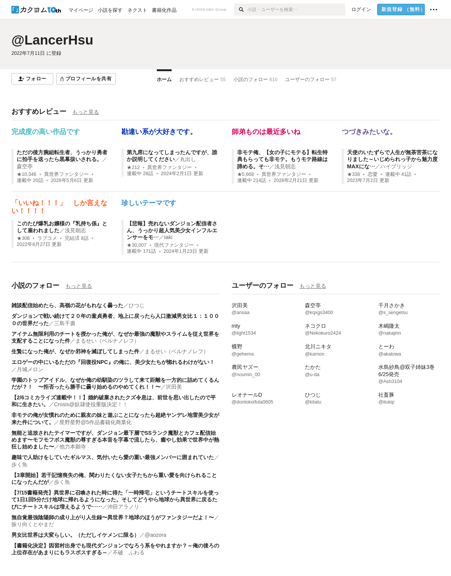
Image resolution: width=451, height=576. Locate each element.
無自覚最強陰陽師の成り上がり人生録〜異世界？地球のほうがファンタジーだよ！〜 (112, 517)
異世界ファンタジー (66, 174)
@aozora (155, 535)
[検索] (240, 9)
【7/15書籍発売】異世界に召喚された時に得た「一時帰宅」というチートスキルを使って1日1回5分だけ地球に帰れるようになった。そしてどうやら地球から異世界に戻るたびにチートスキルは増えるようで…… (115, 499)
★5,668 (245, 174)
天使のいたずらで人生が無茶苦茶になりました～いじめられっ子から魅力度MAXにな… (392, 159)
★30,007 (137, 245)
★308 (23, 238)
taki (168, 237)
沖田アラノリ (123, 507)
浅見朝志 (285, 166)
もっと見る (85, 112)
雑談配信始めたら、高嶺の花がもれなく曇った (67, 305)
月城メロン (30, 369)
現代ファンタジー (174, 245)
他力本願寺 (72, 447)
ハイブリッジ (396, 166)
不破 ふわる (129, 552)
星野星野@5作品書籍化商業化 (95, 422)
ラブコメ (47, 238)
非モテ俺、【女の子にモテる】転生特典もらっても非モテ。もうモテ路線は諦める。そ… (282, 159)
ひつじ (137, 305)
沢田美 (174, 387)
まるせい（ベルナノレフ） (107, 341)
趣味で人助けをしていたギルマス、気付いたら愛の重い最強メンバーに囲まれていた (112, 457)
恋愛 (373, 174)
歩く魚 (19, 464)
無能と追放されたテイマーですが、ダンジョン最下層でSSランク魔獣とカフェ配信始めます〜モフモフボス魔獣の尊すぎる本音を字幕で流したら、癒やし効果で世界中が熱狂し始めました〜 (115, 440)
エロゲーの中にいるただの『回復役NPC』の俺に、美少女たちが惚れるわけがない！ (113, 362)
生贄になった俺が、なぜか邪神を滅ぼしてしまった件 (75, 351)
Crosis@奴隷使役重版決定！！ (91, 404)
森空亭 (25, 166)
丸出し (188, 159)
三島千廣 (64, 323)
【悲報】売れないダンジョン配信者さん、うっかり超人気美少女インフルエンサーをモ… (172, 230)
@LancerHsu (52, 39)
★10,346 (27, 174)
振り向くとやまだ (32, 524)
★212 (133, 167)
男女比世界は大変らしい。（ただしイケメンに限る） (75, 535)
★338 (353, 174)
